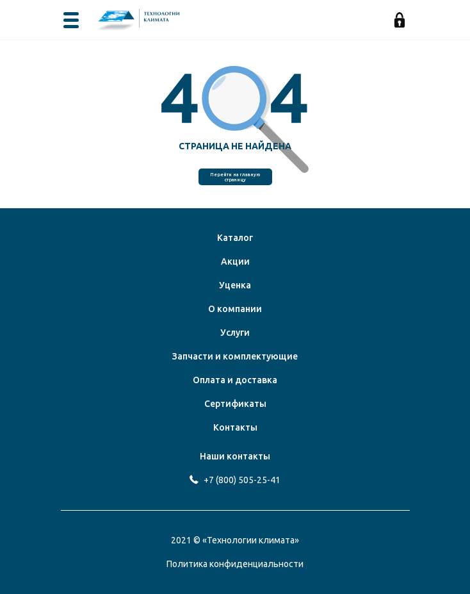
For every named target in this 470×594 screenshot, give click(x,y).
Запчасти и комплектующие (235, 356)
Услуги (235, 332)
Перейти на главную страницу (235, 177)
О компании (235, 309)
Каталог (235, 238)
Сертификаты (235, 404)
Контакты (235, 427)
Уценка (235, 285)
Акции (235, 261)
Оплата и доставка (235, 380)
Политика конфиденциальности (235, 564)
